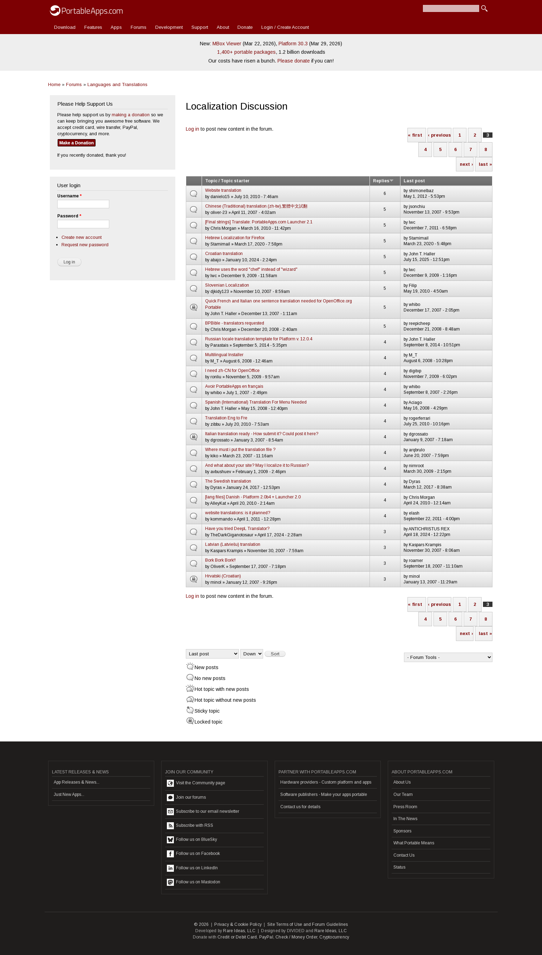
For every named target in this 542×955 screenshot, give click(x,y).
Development (169, 27)
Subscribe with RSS (190, 825)
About (223, 27)
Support (199, 27)
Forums (138, 27)
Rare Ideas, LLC (239, 930)
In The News (405, 818)
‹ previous (439, 135)
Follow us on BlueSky (192, 839)
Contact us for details (300, 806)
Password (69, 216)
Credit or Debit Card (237, 937)
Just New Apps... (69, 794)
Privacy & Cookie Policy (238, 924)
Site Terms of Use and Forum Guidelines (307, 924)
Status (399, 867)
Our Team (403, 794)
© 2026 (201, 924)
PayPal (266, 937)
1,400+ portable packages (246, 52)
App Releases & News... (76, 782)
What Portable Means (413, 842)
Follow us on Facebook (193, 853)
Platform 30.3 (293, 43)
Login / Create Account (285, 27)
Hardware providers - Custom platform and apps (325, 782)
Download (65, 27)
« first (415, 135)
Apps (116, 27)
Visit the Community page (196, 783)
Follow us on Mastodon (193, 882)
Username (69, 196)
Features (93, 27)
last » (485, 164)
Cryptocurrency (334, 937)
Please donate (293, 61)
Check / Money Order (296, 937)
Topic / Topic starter (227, 180)
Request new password (85, 244)
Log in (192, 129)
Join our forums (186, 797)
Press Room (405, 806)
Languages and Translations (117, 84)
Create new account (81, 237)
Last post (414, 180)
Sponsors (402, 831)
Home (54, 84)
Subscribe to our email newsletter (203, 811)
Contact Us (403, 855)
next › (466, 164)
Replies (383, 180)
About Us (402, 782)
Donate (245, 27)
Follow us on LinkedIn (192, 868)
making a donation (131, 114)
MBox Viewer (227, 43)
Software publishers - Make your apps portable (323, 794)
